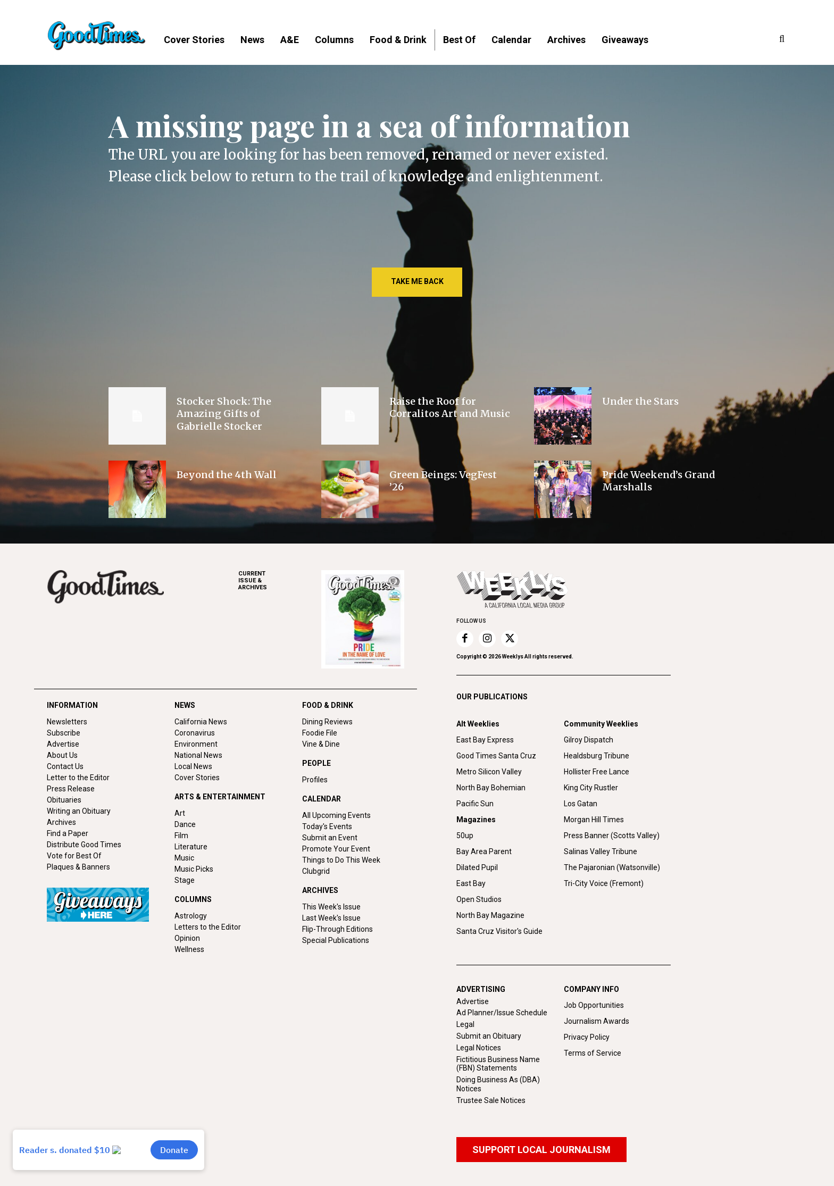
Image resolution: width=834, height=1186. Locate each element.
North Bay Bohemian (491, 787)
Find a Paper (67, 833)
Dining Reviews (327, 721)
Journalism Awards (596, 1021)
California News (200, 721)
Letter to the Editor (78, 777)
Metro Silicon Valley (489, 771)
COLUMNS (193, 899)
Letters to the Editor (207, 927)
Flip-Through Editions (337, 929)
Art (179, 813)
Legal (465, 1024)
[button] (782, 39)
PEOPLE (316, 763)
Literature (190, 846)
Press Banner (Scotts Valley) (612, 835)
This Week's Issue (331, 907)
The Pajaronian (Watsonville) (612, 867)
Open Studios (479, 899)
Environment (196, 744)
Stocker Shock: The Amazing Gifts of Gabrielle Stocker (224, 413)
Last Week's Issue (331, 918)
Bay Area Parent (484, 851)
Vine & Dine (321, 744)
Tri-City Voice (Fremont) (604, 883)
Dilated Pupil (477, 867)
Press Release (71, 788)
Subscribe (63, 733)
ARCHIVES (279, 580)
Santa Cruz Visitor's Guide (499, 931)
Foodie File (319, 733)
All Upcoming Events (336, 815)
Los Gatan (580, 803)
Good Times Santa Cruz (496, 755)
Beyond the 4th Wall (227, 475)
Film (181, 835)
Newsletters (67, 721)
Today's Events (327, 826)
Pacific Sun (475, 803)
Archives (61, 822)
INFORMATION (72, 705)
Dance (185, 824)
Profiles (315, 779)
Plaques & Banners (78, 867)
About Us (62, 755)
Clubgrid (316, 871)
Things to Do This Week (341, 860)
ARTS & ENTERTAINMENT (219, 796)
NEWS (184, 705)
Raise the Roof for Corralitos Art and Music (449, 407)
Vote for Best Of (74, 855)
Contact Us (65, 766)
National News (198, 755)
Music (184, 858)
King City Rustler (591, 787)
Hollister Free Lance (596, 771)
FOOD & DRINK (327, 705)
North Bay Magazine (490, 915)
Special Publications (335, 940)
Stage (184, 880)
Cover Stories (197, 777)
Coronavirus (194, 733)
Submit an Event (329, 837)
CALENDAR (321, 799)
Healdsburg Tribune (596, 755)
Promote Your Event (336, 849)
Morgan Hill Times (594, 819)
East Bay (471, 883)
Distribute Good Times (84, 844)
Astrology (190, 916)
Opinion (187, 938)
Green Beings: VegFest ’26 (443, 481)
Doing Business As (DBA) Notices (498, 1084)
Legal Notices (478, 1047)
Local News (193, 766)
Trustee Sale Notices (491, 1100)
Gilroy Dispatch (588, 740)
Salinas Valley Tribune (600, 851)
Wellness (189, 949)
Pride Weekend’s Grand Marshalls (658, 481)
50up (464, 835)
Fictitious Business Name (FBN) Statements (498, 1064)
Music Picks (193, 869)
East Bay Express (485, 740)
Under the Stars (640, 401)
